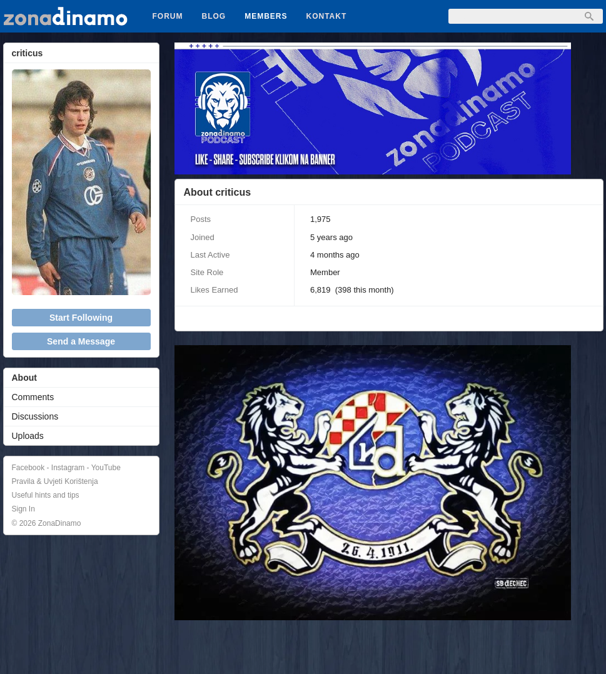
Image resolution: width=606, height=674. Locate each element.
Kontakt (326, 16)
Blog (214, 16)
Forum (168, 16)
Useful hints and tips (45, 495)
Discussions (35, 416)
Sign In (23, 509)
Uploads (28, 436)
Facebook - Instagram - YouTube (66, 467)
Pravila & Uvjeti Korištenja (55, 481)
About (24, 378)
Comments (33, 397)
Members (266, 16)
